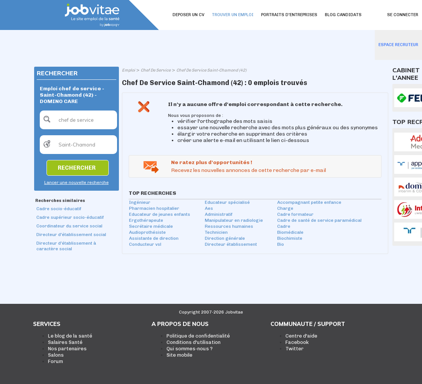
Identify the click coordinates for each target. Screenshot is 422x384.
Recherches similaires (60, 200)
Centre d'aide (301, 336)
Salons (56, 355)
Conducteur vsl (145, 244)
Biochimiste (289, 238)
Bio (280, 244)
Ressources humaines (229, 226)
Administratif (219, 214)
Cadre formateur (295, 214)
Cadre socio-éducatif (58, 208)
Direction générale (225, 238)
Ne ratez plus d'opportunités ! (211, 162)
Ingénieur (139, 202)
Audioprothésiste (147, 232)
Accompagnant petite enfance (309, 202)
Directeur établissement (231, 244)
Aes (209, 208)
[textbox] (78, 120)
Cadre (283, 226)
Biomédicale (290, 232)
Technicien (216, 232)
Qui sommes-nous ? (190, 348)
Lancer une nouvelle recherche (76, 182)
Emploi (128, 70)
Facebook (297, 342)
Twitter (294, 348)
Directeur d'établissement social (71, 234)
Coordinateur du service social (69, 226)
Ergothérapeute (146, 220)
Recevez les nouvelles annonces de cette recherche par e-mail (248, 170)
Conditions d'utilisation (194, 342)
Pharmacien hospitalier (154, 208)
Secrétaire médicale (151, 226)
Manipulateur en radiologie (234, 220)
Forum (55, 361)
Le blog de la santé (70, 336)
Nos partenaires (67, 348)
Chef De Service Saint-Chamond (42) (211, 70)
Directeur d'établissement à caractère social (66, 246)
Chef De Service (156, 70)
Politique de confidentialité (198, 336)
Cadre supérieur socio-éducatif (70, 217)
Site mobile (179, 355)
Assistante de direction (154, 238)
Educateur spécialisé (227, 202)
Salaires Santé (65, 342)
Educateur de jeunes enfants (159, 214)
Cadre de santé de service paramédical (319, 220)
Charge (285, 208)
